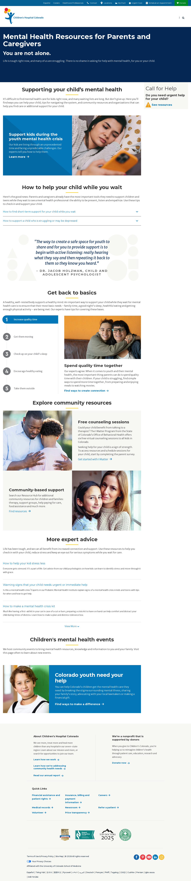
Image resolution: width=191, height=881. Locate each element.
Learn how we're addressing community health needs (49, 767)
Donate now (119, 763)
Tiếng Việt (40, 872)
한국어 (49, 872)
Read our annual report (46, 775)
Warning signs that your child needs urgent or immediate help (45, 584)
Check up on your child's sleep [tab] (30, 353)
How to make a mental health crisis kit (29, 606)
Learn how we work (44, 759)
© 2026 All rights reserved (77, 856)
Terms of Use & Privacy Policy (40, 856)
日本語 (123, 872)
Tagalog (115, 872)
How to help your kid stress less (24, 563)
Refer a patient (107, 807)
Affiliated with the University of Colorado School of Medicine (54, 866)
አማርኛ (75, 872)
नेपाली (107, 872)
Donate (182, 3)
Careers (56, 3)
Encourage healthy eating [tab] (28, 371)
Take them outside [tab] (24, 388)
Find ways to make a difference (77, 704)
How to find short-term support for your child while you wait (70, 211)
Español (46, 3)
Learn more (17, 157)
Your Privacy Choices (41, 861)
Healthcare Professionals (73, 3)
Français (99, 872)
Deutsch (90, 872)
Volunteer (37, 812)
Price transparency (76, 812)
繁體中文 (57, 872)
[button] (72, 626)
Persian (139, 872)
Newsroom (71, 807)
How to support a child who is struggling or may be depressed (70, 220)
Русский (67, 872)
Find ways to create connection (84, 390)
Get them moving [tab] (23, 336)
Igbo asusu (150, 872)
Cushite (131, 872)
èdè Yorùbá (33, 877)
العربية (81, 872)
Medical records (41, 807)
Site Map (59, 856)
